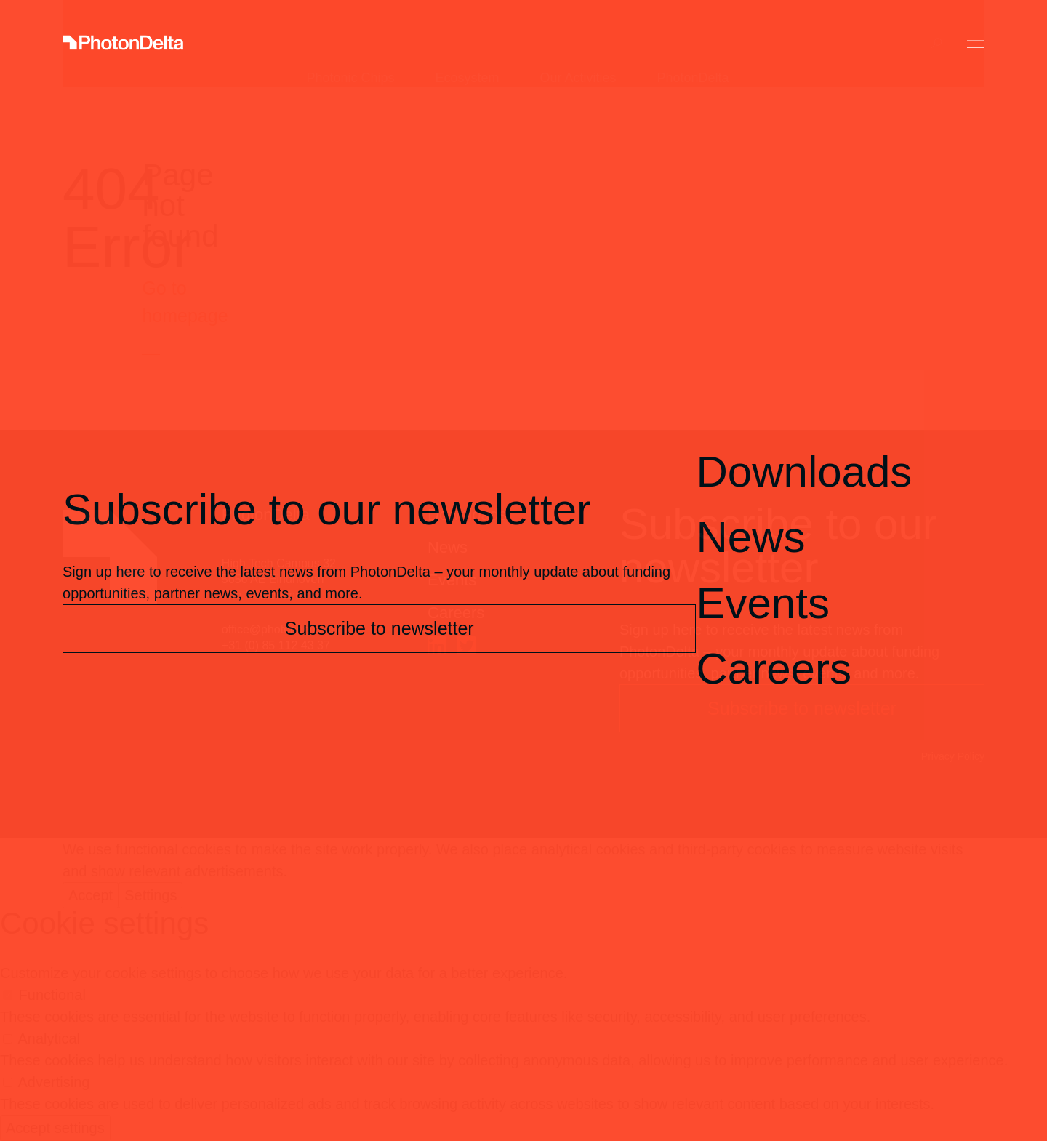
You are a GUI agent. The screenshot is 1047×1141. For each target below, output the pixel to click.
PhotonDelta (693, 43)
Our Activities (578, 43)
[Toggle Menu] (975, 44)
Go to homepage (185, 302)
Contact (858, 43)
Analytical (48, 1038)
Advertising (53, 1082)
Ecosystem (467, 43)
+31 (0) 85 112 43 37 (276, 645)
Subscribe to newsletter (801, 708)
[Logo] (123, 44)
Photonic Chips (350, 43)
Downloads (467, 514)
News (448, 547)
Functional (52, 995)
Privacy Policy (952, 756)
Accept (90, 895)
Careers (456, 613)
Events (452, 580)
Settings (150, 895)
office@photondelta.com (285, 629)
